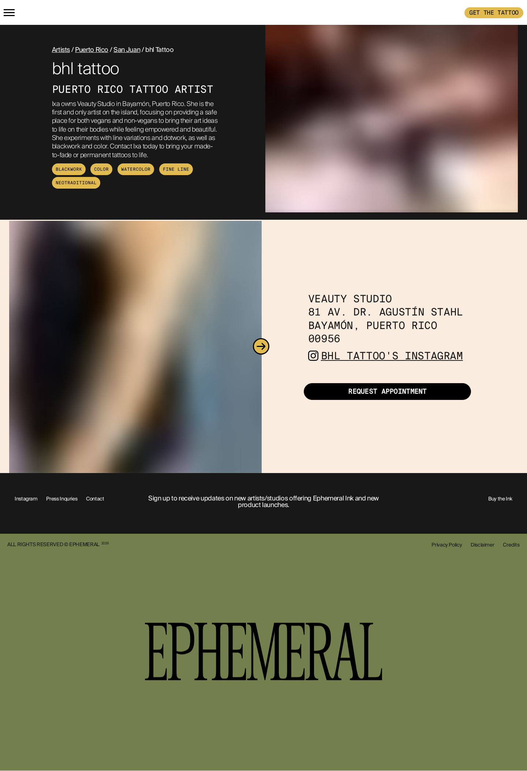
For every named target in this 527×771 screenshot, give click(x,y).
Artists (61, 49)
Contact (95, 498)
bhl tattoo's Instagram (392, 356)
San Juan (126, 49)
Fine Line (176, 169)
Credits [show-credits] (511, 544)
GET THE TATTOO (494, 12)
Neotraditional (76, 183)
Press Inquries (61, 498)
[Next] (261, 347)
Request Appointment (387, 391)
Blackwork (69, 169)
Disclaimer (482, 544)
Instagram (26, 498)
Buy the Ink (500, 498)
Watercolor (135, 169)
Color (101, 169)
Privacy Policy (446, 544)
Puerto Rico (91, 49)
